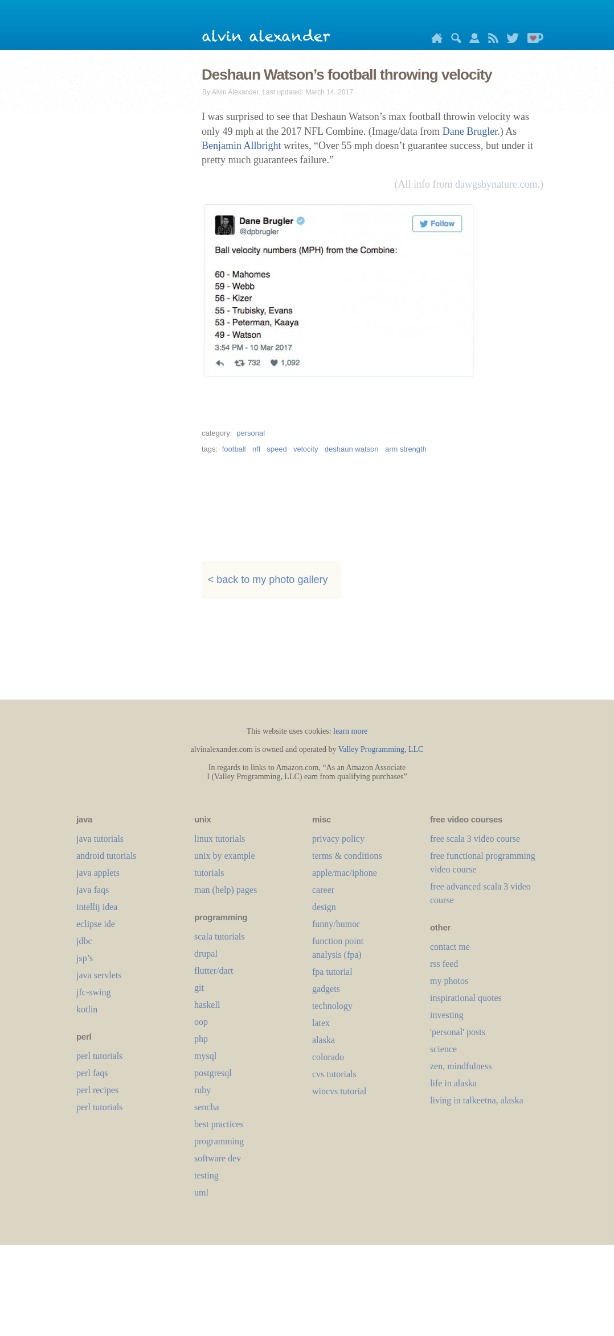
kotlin (86, 1009)
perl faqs (92, 1073)
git (199, 987)
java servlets (99, 975)
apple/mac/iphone (344, 873)
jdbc (84, 941)
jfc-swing (93, 992)
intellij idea (96, 907)
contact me (450, 947)
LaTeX (321, 1023)
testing (206, 1175)
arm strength (406, 449)
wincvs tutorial (339, 1091)
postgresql (213, 1073)
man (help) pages (225, 890)
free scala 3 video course (475, 838)
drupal (206, 953)
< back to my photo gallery (268, 579)
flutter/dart (213, 970)
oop (201, 1022)
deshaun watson (352, 449)
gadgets (326, 989)
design (324, 907)
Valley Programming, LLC (381, 749)
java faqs (92, 890)
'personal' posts (457, 1032)
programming (219, 1141)
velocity (305, 449)
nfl (256, 449)
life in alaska (453, 1083)
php (201, 1039)
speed (276, 449)
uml (201, 1192)
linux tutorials (219, 838)
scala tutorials (219, 936)
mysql (205, 1056)
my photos (449, 981)
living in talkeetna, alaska (476, 1100)
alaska (323, 1040)
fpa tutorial (332, 972)
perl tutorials (99, 1056)
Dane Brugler (470, 131)
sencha (206, 1107)
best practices (219, 1124)
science (443, 1049)
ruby (202, 1090)
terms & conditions (347, 856)
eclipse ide (95, 924)
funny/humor (336, 924)
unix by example (224, 856)
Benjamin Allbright (241, 145)
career (323, 890)
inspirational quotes (466, 998)
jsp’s (84, 958)
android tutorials (106, 856)
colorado (328, 1057)
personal (250, 433)
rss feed (444, 964)
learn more (350, 731)
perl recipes (97, 1090)
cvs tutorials (334, 1074)
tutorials (209, 873)
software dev (217, 1158)
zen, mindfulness (461, 1066)
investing (447, 1015)
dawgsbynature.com (496, 184)
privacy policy (338, 838)
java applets (98, 873)
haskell (207, 1005)
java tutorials (100, 838)
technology (332, 1006)
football (234, 449)
